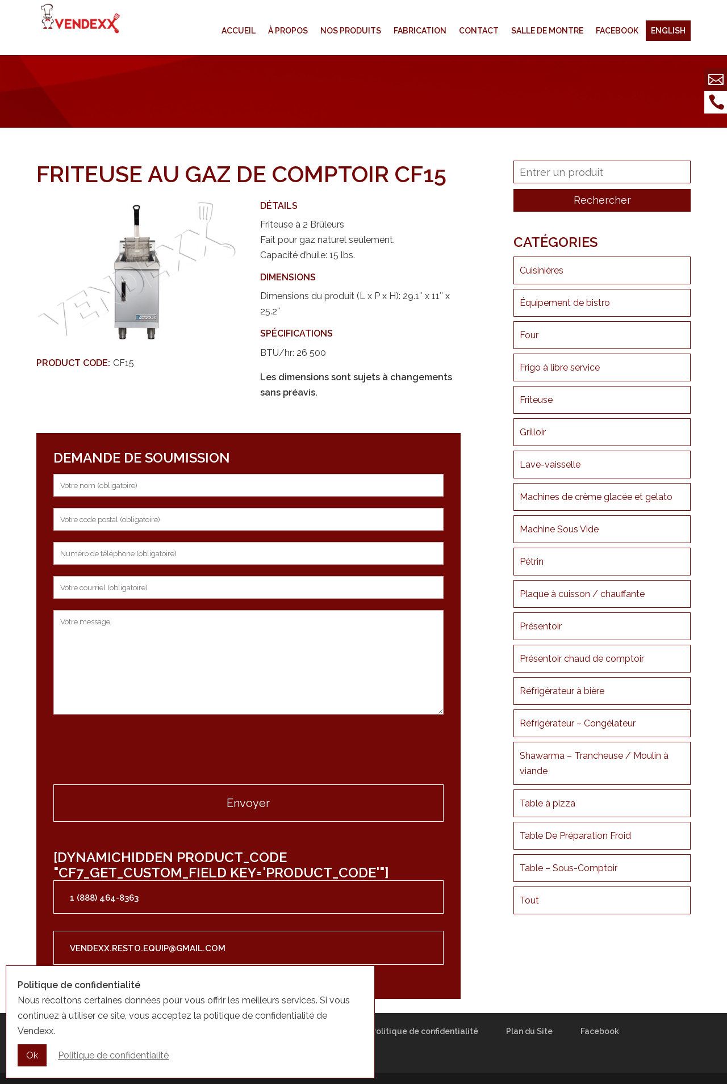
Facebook (617, 30)
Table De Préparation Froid (575, 835)
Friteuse (536, 399)
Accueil (239, 30)
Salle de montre (547, 30)
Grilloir (533, 432)
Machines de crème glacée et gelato (596, 496)
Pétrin (532, 561)
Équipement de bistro (565, 302)
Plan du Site (529, 1031)
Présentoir (541, 626)
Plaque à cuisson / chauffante (582, 594)
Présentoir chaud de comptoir (582, 658)
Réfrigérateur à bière (562, 691)
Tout (529, 900)
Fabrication (420, 30)
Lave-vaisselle (550, 464)
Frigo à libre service (560, 367)
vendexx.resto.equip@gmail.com (147, 948)
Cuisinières (541, 270)
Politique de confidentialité (424, 1031)
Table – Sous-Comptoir (568, 868)
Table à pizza (547, 803)
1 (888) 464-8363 (104, 898)
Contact (479, 30)
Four (529, 335)
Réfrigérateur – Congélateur (578, 723)
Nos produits (350, 30)
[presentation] (139, 751)
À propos (288, 30)
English (668, 30)
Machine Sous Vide (559, 529)
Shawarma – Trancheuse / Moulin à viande (594, 763)
